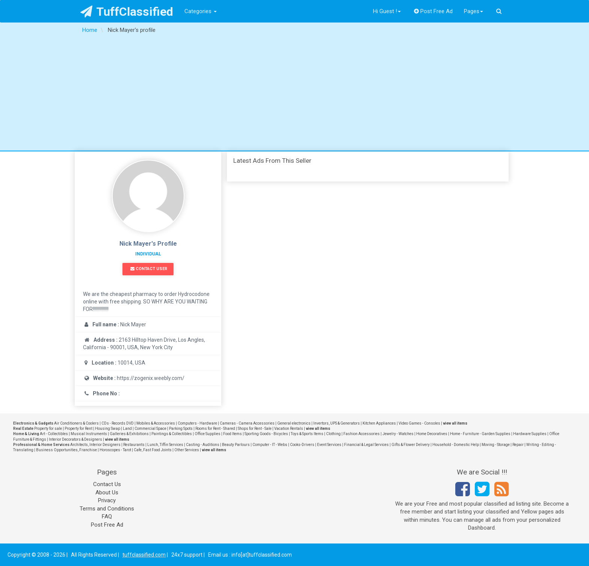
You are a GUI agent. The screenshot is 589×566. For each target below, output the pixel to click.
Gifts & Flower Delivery (410, 445)
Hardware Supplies (530, 434)
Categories (200, 11)
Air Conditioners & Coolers (76, 423)
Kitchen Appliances (379, 423)
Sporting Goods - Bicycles (266, 434)
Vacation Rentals (288, 428)
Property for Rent (78, 428)
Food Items (232, 434)
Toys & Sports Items (307, 434)
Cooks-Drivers (302, 445)
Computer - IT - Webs (269, 445)
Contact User (148, 268)
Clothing (333, 434)
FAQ (107, 516)
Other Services (186, 450)
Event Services (329, 445)
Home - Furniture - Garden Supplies (480, 434)
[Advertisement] (294, 94)
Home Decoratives (431, 434)
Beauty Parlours (236, 445)
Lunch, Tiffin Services (165, 445)
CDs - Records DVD (117, 423)
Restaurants (134, 445)
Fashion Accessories (361, 434)
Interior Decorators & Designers (75, 439)
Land (127, 428)
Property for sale (48, 428)
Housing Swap (107, 428)
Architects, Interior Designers (95, 445)
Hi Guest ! (387, 11)
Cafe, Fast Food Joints (153, 450)
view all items (455, 423)
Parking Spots (181, 428)
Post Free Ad (433, 11)
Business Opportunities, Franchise (66, 450)
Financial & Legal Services (366, 445)
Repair (518, 445)
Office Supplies (207, 434)
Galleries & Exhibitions (129, 434)
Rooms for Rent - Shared (215, 428)
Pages (473, 11)
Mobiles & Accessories (155, 423)
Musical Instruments (89, 434)
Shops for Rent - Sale (255, 428)
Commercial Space (150, 428)
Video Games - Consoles (419, 423)
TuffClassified (126, 12)
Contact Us (107, 484)
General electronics (294, 423)
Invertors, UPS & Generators (336, 423)
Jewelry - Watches (398, 434)
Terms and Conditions (107, 508)
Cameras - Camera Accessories (247, 423)
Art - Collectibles (54, 434)
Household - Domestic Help (455, 445)
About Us (106, 492)
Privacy (107, 500)
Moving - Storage (496, 445)
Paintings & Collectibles (171, 434)
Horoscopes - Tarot (115, 450)
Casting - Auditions (202, 445)
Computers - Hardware (197, 423)
